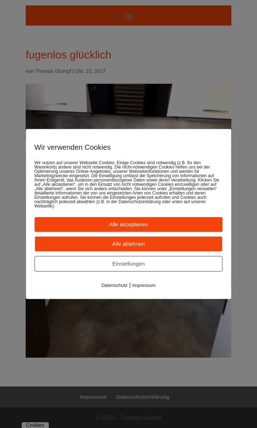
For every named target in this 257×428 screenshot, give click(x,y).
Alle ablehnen (128, 244)
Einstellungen (128, 264)
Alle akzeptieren (128, 224)
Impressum (143, 285)
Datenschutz (115, 285)
